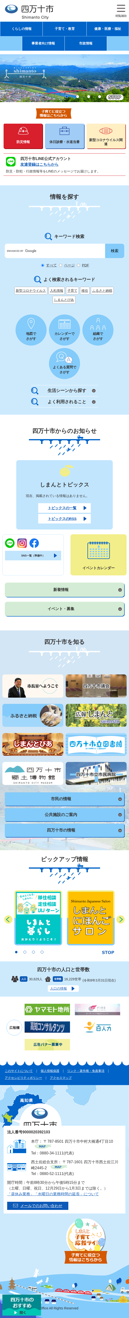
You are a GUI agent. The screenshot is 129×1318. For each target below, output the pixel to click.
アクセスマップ (61, 1078)
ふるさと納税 (102, 290)
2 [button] (77, 96)
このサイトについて (19, 1071)
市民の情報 (61, 799)
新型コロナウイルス (31, 290)
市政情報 (85, 43)
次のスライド (120, 919)
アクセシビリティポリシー (23, 1078)
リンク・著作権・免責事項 (85, 1071)
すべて (51, 265)
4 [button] (99, 96)
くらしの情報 (21, 29)
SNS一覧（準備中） (33, 555)
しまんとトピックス (64, 485)
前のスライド (8, 919)
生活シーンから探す (67, 390)
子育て (72, 290)
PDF (85, 265)
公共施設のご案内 (61, 814)
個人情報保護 (50, 1071)
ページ (69, 265)
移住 (84, 290)
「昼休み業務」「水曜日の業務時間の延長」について (53, 1194)
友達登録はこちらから (39, 164)
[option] (64, 78)
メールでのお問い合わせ (41, 1206)
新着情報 (61, 590)
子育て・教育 (65, 29)
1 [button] (66, 96)
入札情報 (56, 290)
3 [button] (88, 96)
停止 (115, 97)
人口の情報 (58, 988)
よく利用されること (67, 401)
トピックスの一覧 (62, 508)
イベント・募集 (61, 609)
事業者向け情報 (43, 43)
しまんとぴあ (64, 300)
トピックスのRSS (62, 519)
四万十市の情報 (61, 830)
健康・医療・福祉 (107, 29)
